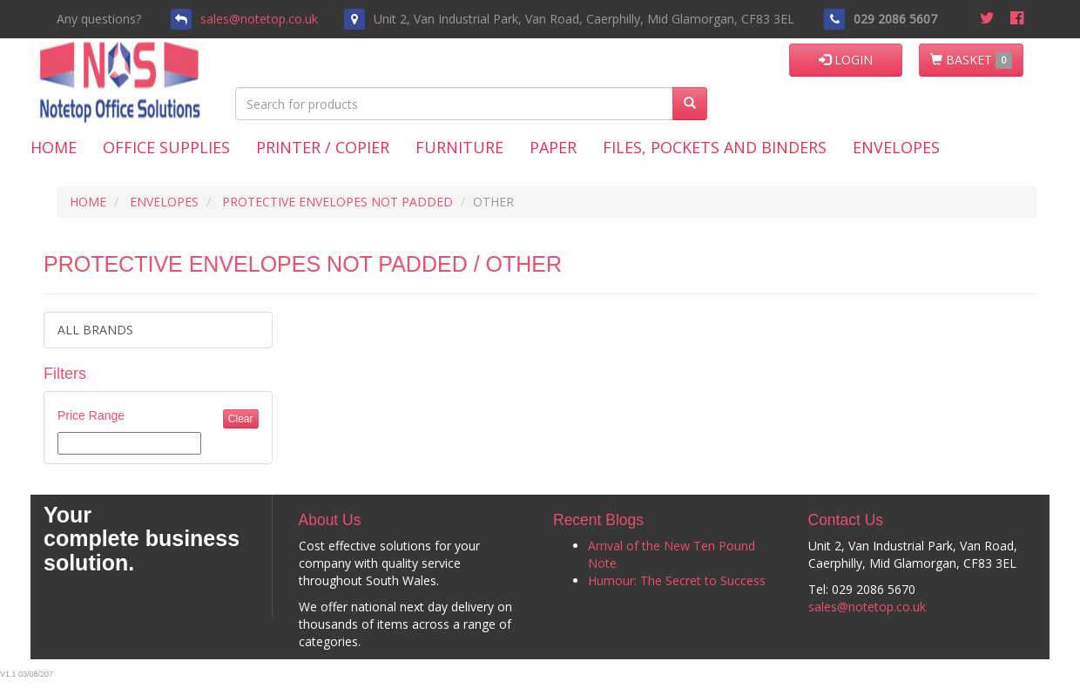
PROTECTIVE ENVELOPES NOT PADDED (337, 201)
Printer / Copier (322, 147)
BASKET (971, 60)
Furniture (459, 147)
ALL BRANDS (95, 329)
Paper (553, 147)
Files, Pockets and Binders (715, 147)
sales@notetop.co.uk (259, 18)
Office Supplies (166, 147)
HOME (88, 201)
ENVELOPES (164, 201)
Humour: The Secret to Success (677, 580)
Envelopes (896, 147)
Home (53, 147)
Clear (240, 419)
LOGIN (846, 59)
